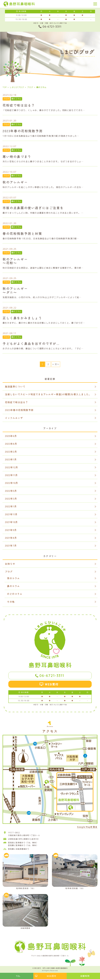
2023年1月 (11, 459)
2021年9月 (11, 530)
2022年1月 (11, 506)
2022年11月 (11, 475)
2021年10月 (11, 522)
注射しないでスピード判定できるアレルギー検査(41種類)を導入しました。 (48, 394)
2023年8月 (11, 443)
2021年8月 (11, 537)
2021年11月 (11, 514)
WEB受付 (52, 684)
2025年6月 (11, 436)
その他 (11, 601)
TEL (18, 975)
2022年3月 (11, 498)
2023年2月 (11, 451)
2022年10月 (11, 483)
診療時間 (84, 975)
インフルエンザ (14, 418)
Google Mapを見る (87, 827)
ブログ (6, 98)
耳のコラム (13, 578)
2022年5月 (11, 490)
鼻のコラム (16, 98)
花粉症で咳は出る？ (16, 402)
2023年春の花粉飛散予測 (19, 410)
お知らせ (10, 563)
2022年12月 (11, 467)
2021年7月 (11, 545)
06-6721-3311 (51, 675)
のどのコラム (14, 593)
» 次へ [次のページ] (55, 364)
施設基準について (15, 386)
